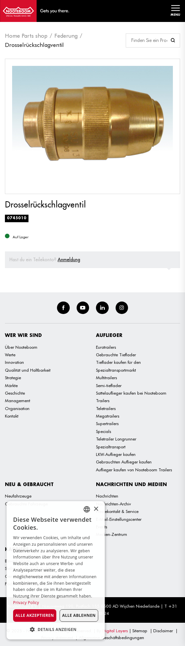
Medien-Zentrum (111, 534)
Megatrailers (107, 416)
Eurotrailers (106, 347)
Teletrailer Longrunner (116, 438)
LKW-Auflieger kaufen (116, 454)
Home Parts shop (26, 35)
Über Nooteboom (21, 347)
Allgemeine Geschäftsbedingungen (111, 637)
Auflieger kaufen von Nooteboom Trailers (134, 469)
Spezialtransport (110, 446)
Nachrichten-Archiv (113, 503)
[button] (55, 629)
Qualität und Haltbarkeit (27, 370)
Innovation (14, 362)
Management (17, 400)
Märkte (11, 385)
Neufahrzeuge (18, 496)
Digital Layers (115, 630)
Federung (66, 35)
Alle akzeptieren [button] (34, 615)
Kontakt (11, 416)
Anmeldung (69, 260)
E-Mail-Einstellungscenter (118, 519)
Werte (10, 354)
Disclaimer (163, 630)
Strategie (13, 377)
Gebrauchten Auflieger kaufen (124, 461)
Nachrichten (107, 496)
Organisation (17, 408)
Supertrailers (107, 423)
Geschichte (15, 393)
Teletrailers (106, 408)
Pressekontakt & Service (117, 511)
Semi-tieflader (108, 385)
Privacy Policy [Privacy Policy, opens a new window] (26, 602)
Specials (103, 431)
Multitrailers (106, 377)
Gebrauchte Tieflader (116, 354)
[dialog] (56, 570)
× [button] (95, 509)
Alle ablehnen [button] (79, 615)
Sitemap (139, 630)
